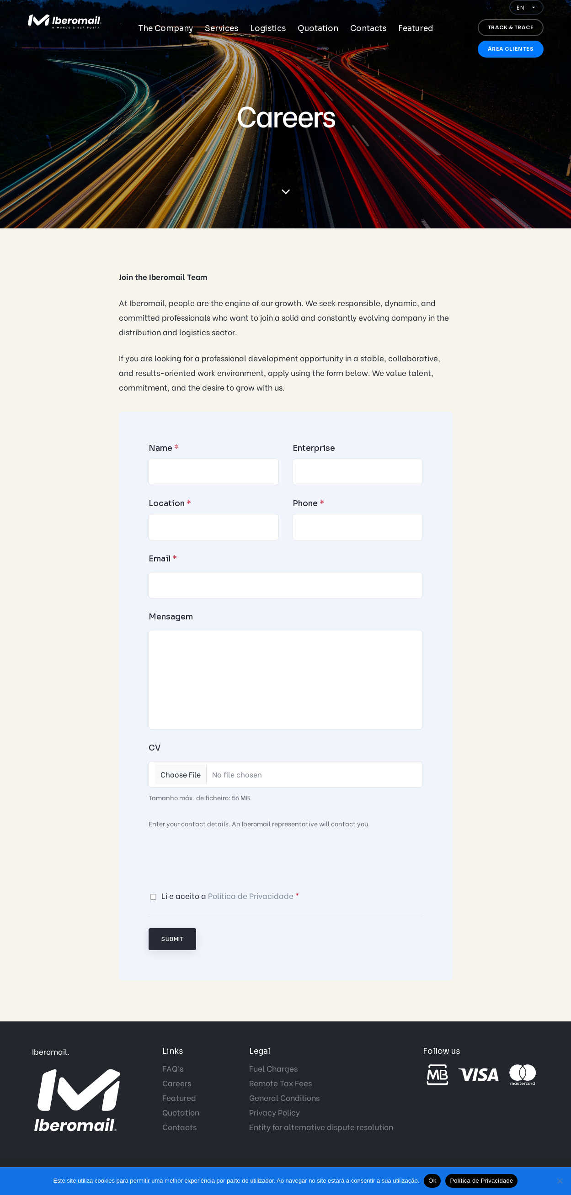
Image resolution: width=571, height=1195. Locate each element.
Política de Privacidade (251, 895)
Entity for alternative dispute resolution (321, 1126)
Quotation (318, 28)
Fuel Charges (273, 1068)
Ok (432, 1180)
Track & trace (511, 27)
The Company (165, 28)
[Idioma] (526, 7)
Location (170, 503)
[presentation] (218, 860)
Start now (12, 551)
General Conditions (284, 1097)
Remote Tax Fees (280, 1083)
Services (221, 28)
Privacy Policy (274, 1112)
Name (164, 448)
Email (163, 559)
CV (154, 748)
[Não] (559, 1180)
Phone (308, 503)
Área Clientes (511, 49)
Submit (172, 939)
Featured (415, 28)
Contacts (368, 28)
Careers (176, 1083)
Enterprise (314, 448)
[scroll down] (286, 192)
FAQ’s (172, 1068)
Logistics (268, 28)
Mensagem (171, 617)
